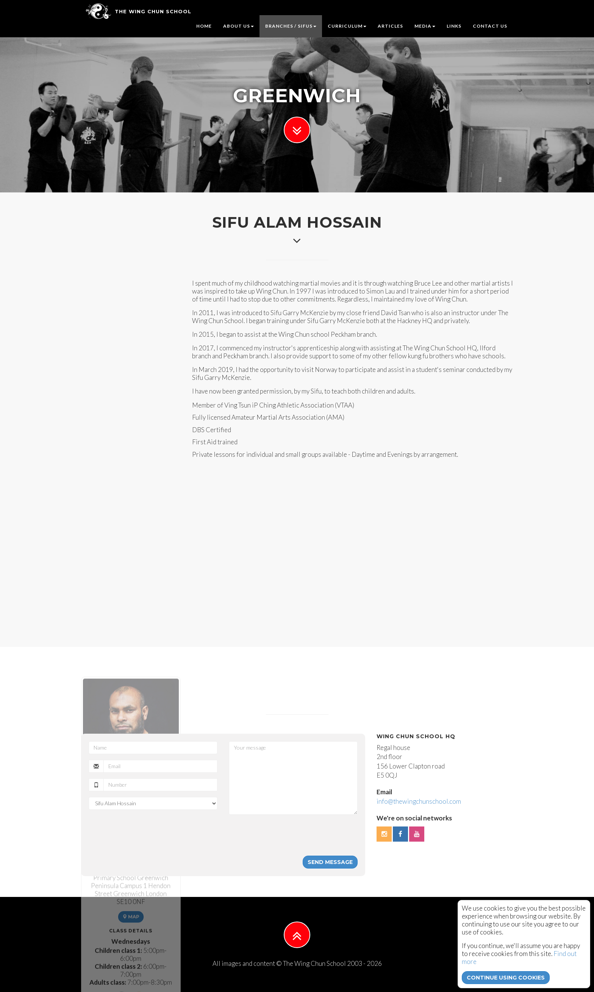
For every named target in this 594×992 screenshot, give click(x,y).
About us (238, 26)
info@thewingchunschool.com (419, 801)
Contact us (490, 26)
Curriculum (347, 26)
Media (424, 26)
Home (204, 26)
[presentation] (286, 835)
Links (454, 26)
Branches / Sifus (290, 26)
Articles (390, 26)
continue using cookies (506, 977)
